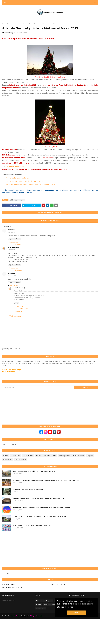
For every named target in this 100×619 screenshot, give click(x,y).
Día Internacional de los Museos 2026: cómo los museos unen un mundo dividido (41, 507)
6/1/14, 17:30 (11, 250)
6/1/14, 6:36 (11, 232)
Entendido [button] (76, 613)
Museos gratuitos (64, 456)
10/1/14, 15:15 (18, 290)
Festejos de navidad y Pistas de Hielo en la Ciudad (25, 181)
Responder (11, 239)
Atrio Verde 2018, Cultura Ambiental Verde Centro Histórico (34, 471)
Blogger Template (36, 616)
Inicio (4, 24)
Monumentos (7, 459)
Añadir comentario (16, 316)
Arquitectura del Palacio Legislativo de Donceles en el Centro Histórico (38, 498)
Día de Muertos (28, 456)
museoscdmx (40, 608)
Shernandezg (7, 33)
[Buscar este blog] (38, 387)
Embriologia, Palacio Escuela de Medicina (28, 489)
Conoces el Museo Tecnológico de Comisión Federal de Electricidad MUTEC (40, 516)
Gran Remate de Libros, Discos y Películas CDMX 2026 (31, 525)
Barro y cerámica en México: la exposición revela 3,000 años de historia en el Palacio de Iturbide (47, 480)
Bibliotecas (39, 601)
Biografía (90, 456)
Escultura (38, 456)
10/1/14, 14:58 (12, 275)
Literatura (47, 456)
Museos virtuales (49, 604)
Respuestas (13, 242)
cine (54, 456)
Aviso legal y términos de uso (12, 587)
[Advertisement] (19, 406)
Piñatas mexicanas (78, 456)
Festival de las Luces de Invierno (18, 178)
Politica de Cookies (8, 584)
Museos (5, 456)
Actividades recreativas (14, 24)
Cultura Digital (15, 456)
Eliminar (18, 239)
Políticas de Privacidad (58, 584)
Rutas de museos (20, 459)
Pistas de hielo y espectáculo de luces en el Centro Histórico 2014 (30, 184)
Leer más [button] (69, 607)
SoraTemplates (14, 616)
